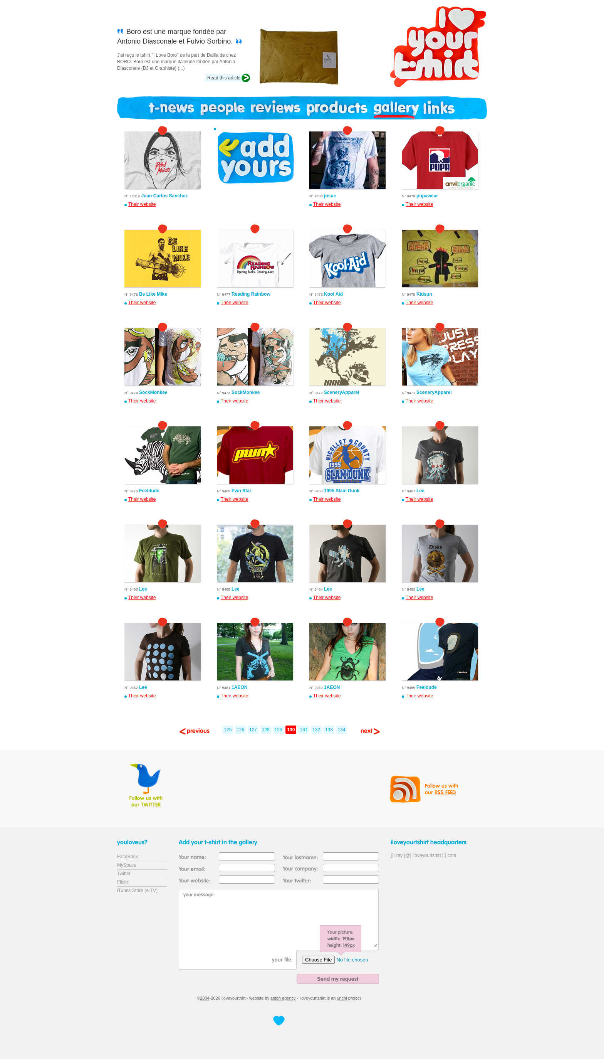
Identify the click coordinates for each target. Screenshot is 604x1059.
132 (316, 729)
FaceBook (127, 856)
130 (291, 729)
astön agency (282, 998)
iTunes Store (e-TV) (137, 890)
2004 (204, 998)
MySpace (126, 865)
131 (303, 729)
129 (278, 729)
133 (329, 729)
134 (342, 729)
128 (266, 729)
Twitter (124, 873)
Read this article (223, 78)
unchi (342, 998)
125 (228, 729)
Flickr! (123, 882)
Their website (142, 204)
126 (240, 729)
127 (253, 729)
